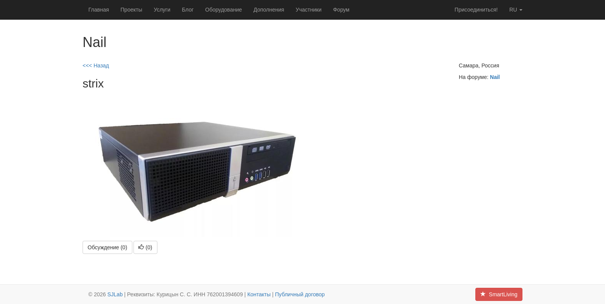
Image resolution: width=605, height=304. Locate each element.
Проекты (131, 10)
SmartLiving (498, 294)
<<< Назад (96, 65)
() (145, 247)
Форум (341, 10)
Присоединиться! (476, 10)
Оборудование (223, 10)
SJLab (115, 294)
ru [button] (515, 10)
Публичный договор (300, 294)
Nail (495, 77)
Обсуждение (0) (107, 247)
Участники (308, 10)
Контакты (258, 294)
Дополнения (268, 10)
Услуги (162, 10)
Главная (98, 10)
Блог (188, 10)
